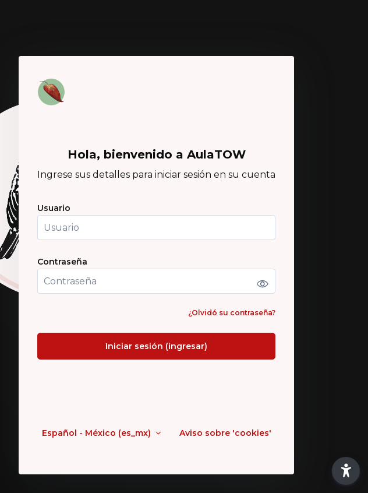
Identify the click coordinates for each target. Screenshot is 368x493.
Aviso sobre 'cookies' (225, 433)
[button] (346, 471)
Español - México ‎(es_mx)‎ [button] (97, 433)
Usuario (53, 208)
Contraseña (62, 262)
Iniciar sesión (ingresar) (156, 346)
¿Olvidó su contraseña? (231, 312)
